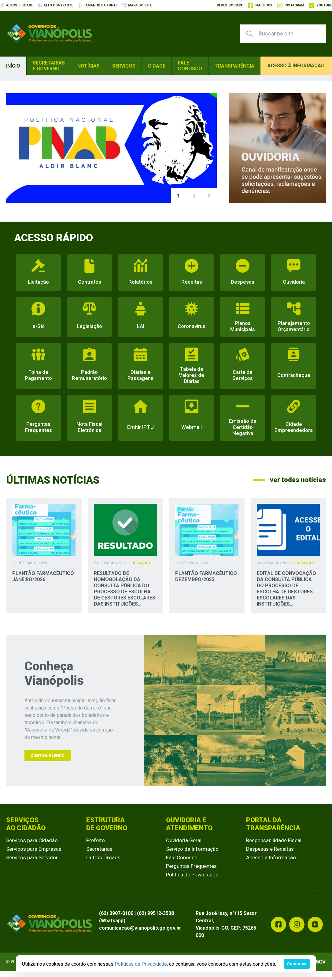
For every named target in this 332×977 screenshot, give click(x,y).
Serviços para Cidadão (32, 840)
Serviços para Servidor (32, 857)
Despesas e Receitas (270, 849)
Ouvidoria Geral (183, 840)
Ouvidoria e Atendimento (189, 824)
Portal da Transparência (273, 824)
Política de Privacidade (192, 875)
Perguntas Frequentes (191, 866)
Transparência (234, 66)
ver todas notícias (289, 480)
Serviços (123, 66)
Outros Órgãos (103, 857)
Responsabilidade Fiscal (273, 840)
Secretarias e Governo (49, 66)
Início (13, 66)
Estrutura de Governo (106, 824)
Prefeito (95, 840)
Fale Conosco (190, 66)
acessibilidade (16, 5)
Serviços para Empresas (33, 849)
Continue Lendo (48, 755)
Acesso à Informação (271, 857)
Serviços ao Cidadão (26, 824)
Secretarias (99, 849)
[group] (111, 148)
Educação (139, 563)
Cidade (156, 66)
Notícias (88, 66)
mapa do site (137, 5)
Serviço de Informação (192, 849)
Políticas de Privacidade (141, 964)
